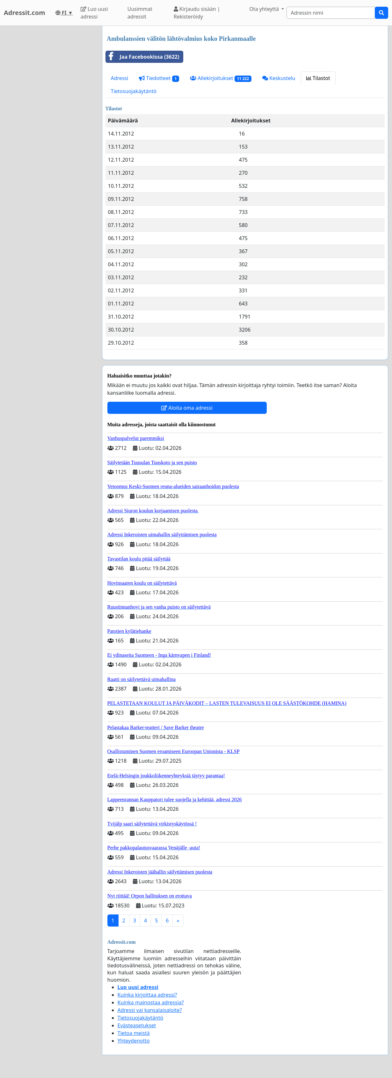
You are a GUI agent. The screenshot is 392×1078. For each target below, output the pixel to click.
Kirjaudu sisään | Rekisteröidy (197, 12)
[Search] (331, 13)
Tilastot (318, 78)
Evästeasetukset (137, 1025)
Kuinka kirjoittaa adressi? (147, 994)
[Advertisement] (49, 121)
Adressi (119, 78)
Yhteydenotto (134, 1040)
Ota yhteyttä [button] (264, 8)
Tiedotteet (159, 78)
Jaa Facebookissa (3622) (142, 56)
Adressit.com (24, 12)
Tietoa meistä (134, 1033)
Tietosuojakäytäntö (134, 91)
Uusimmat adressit (139, 12)
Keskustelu (278, 78)
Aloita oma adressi (187, 407)
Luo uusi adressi (94, 12)
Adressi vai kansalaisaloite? (150, 1010)
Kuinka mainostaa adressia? (151, 1002)
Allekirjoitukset (220, 78)
